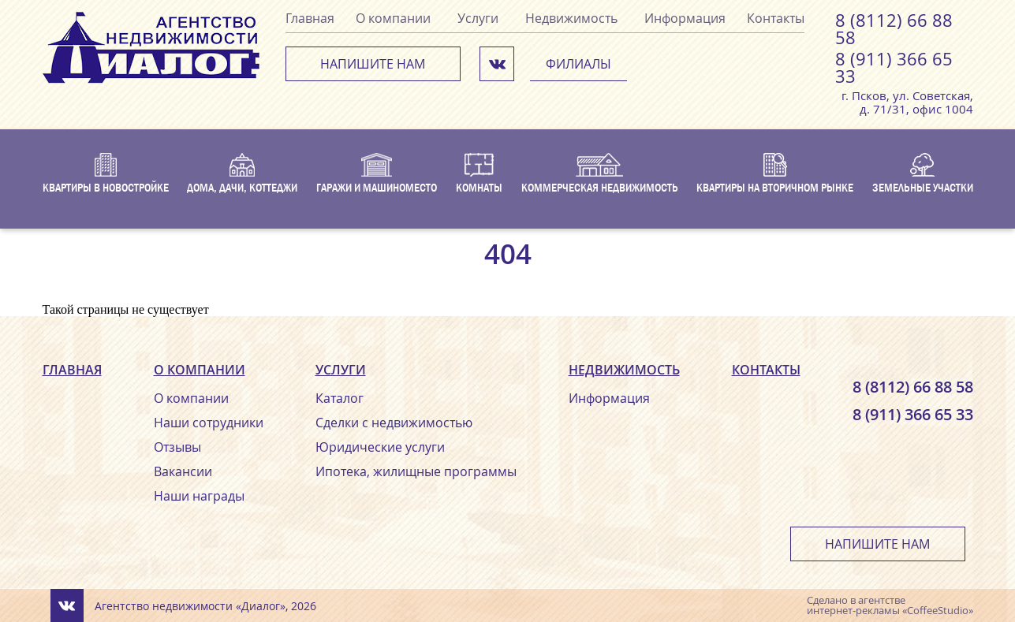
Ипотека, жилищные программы (416, 471)
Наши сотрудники (208, 422)
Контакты (775, 18)
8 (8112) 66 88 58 (894, 29)
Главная (309, 18)
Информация (685, 18)
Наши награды (199, 496)
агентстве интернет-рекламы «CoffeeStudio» (890, 605)
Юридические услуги (380, 447)
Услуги (477, 18)
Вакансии (183, 471)
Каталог (339, 398)
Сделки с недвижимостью (393, 422)
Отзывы (177, 447)
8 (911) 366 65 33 (894, 67)
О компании (393, 18)
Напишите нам (372, 64)
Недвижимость (571, 18)
